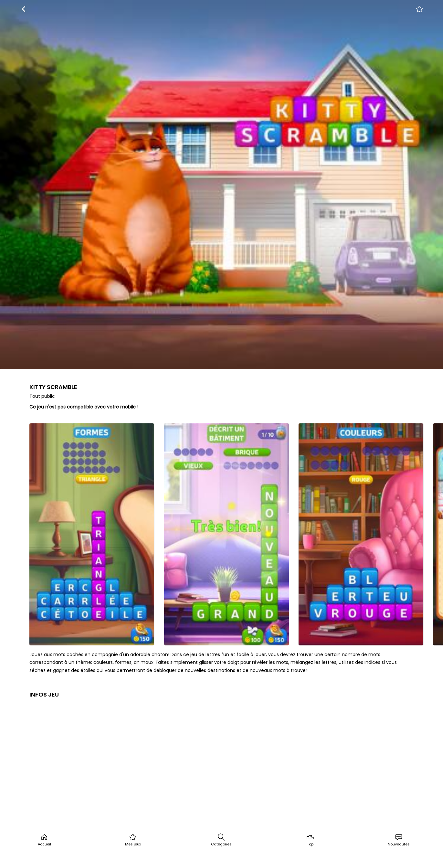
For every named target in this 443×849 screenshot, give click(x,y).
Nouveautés (399, 840)
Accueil (44, 840)
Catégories (221, 840)
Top (310, 840)
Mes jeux (133, 840)
